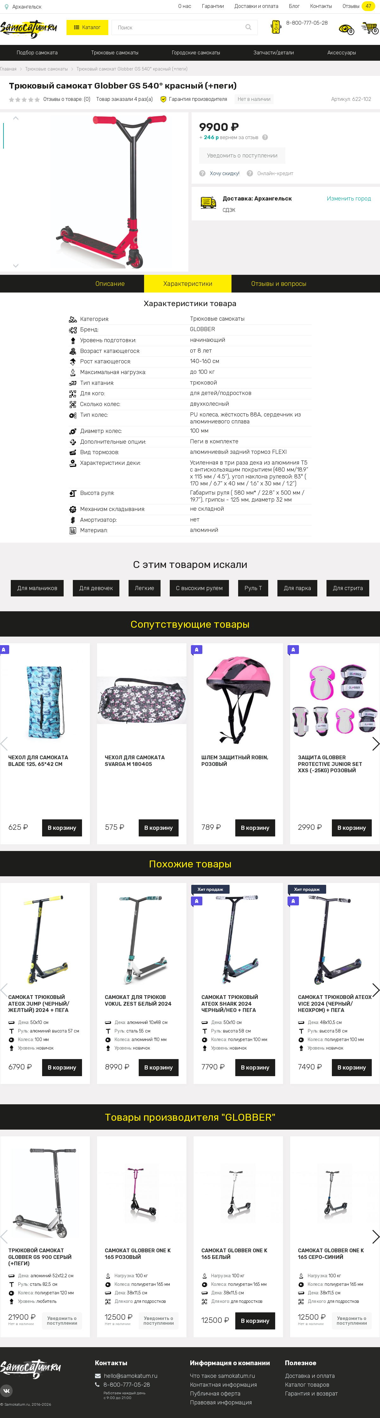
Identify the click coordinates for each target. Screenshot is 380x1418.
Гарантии (213, 6)
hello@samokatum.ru (126, 1376)
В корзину (62, 827)
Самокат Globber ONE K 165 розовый (138, 1254)
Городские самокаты (196, 53)
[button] (375, 744)
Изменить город (349, 198)
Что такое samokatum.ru (222, 1376)
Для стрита (348, 588)
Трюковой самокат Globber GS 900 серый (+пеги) (40, 1257)
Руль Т (253, 588)
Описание (110, 283)
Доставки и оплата (256, 6)
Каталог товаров (307, 1385)
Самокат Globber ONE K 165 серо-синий (331, 1254)
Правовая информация (221, 1402)
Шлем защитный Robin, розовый (234, 761)
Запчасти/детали (274, 53)
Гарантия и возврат (311, 1393)
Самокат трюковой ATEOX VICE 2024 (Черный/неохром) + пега (335, 1003)
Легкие (144, 588)
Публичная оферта (215, 1393)
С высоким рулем (199, 588)
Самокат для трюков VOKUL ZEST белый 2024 (138, 1000)
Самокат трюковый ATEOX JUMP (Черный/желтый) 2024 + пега (38, 1003)
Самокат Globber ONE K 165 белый (234, 1254)
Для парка (297, 588)
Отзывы (359, 6)
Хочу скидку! (224, 173)
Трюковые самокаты (114, 53)
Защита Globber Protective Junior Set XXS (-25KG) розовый (330, 764)
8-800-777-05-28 (307, 23)
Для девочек (96, 588)
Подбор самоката (37, 53)
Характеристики (187, 283)
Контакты (321, 6)
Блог (294, 6)
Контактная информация (223, 1385)
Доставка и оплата (310, 1376)
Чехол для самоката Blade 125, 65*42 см (38, 761)
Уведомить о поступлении (242, 155)
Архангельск (23, 7)
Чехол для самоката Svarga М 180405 (135, 761)
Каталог (87, 27)
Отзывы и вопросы (279, 283)
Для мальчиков (37, 588)
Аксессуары (341, 53)
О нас (184, 6)
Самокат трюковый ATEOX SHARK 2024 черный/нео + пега (229, 1003)
